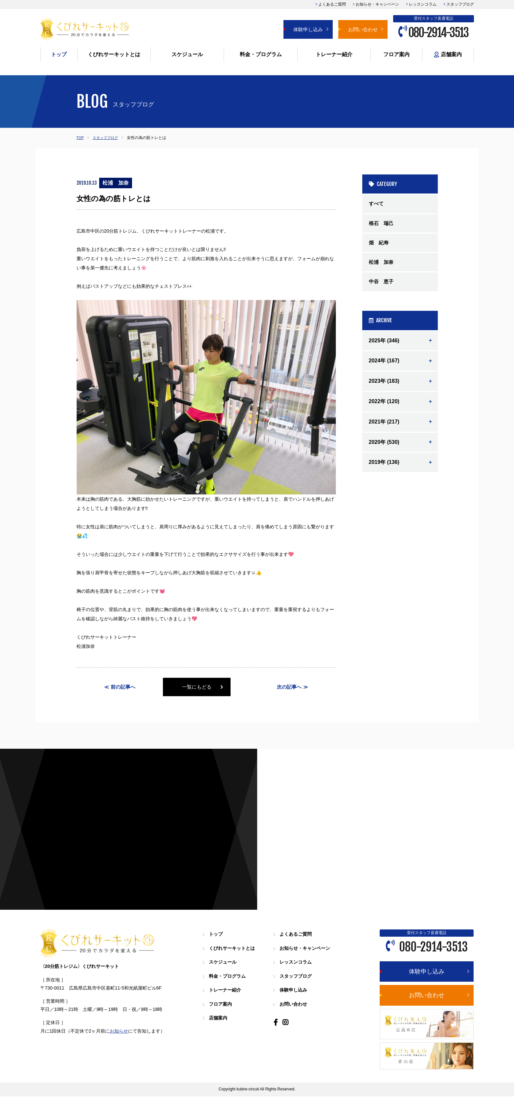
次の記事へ (289, 687)
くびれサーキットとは (114, 54)
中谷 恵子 (382, 285)
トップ (59, 54)
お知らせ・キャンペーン (377, 4)
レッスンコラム (422, 4)
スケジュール (187, 54)
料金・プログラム (261, 54)
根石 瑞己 (382, 224)
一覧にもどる (206, 687)
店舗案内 (447, 55)
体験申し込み (308, 29)
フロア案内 (396, 54)
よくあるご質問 (332, 4)
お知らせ (119, 1031)
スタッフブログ (460, 4)
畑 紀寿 (379, 244)
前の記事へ (123, 687)
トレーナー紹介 (334, 54)
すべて (377, 204)
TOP (80, 137)
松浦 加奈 (382, 265)
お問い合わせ (363, 29)
